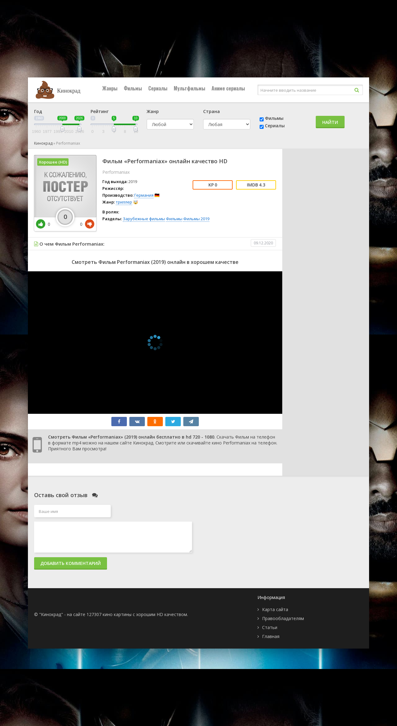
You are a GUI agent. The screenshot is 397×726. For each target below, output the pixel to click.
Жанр (153, 111)
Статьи (269, 627)
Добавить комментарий (70, 563)
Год (38, 111)
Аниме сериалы (228, 88)
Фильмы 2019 (196, 218)
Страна (211, 111)
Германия (144, 195)
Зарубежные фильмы (144, 218)
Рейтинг (100, 111)
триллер (124, 202)
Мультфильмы (189, 88)
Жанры (110, 88)
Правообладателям (283, 618)
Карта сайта (275, 609)
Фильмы (133, 88)
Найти (330, 122)
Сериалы (157, 88)
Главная (270, 636)
